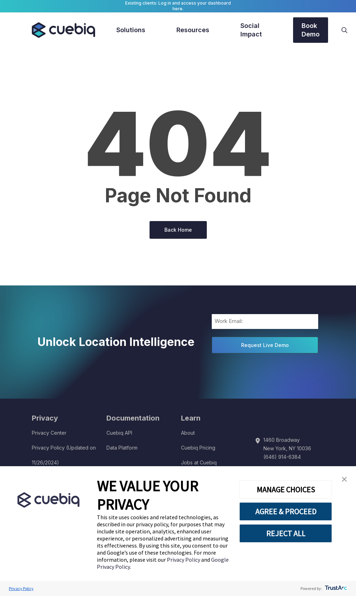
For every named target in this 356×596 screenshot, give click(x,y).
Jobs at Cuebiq (199, 462)
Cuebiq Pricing (198, 448)
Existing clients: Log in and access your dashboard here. (178, 5)
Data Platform (122, 448)
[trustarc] (335, 588)
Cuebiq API (119, 433)
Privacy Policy (184, 559)
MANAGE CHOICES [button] (286, 489)
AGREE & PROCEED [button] (285, 511)
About (188, 433)
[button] (344, 479)
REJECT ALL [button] (285, 533)
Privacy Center (49, 433)
